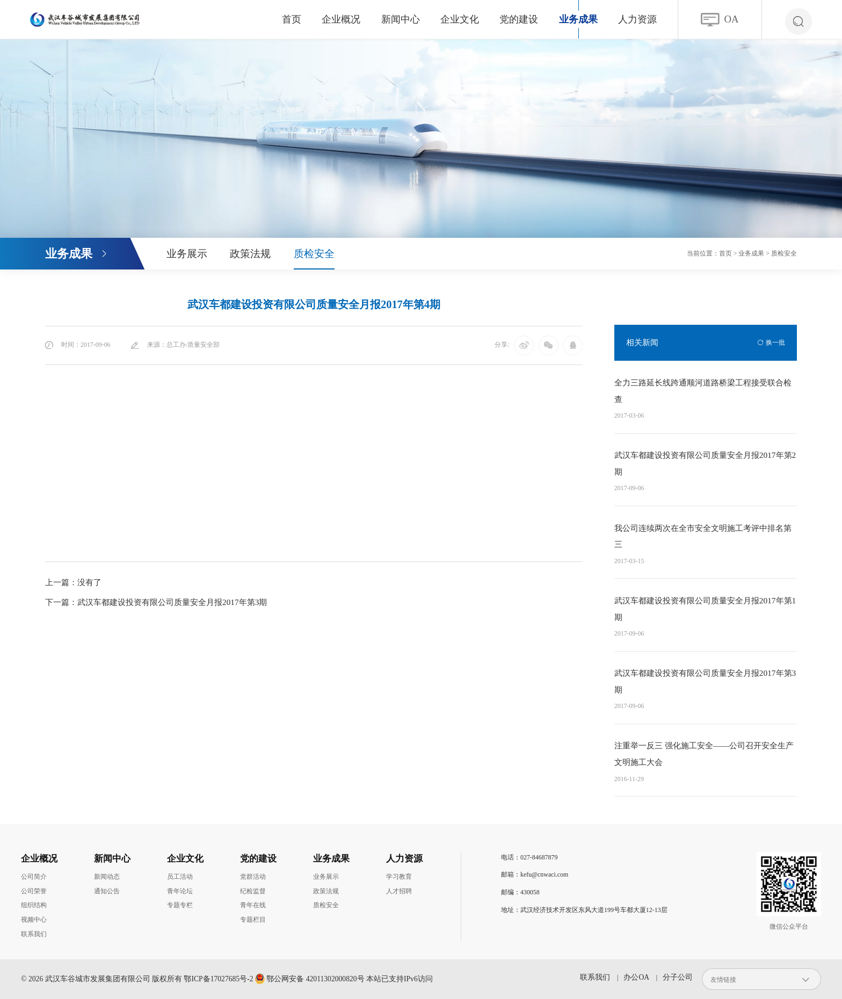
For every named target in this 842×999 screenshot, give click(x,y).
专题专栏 (180, 905)
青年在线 (253, 905)
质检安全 (314, 253)
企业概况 (341, 19)
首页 (291, 19)
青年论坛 (180, 891)
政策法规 (250, 253)
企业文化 (459, 19)
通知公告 (107, 891)
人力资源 (637, 19)
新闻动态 (107, 876)
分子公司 (678, 977)
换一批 (775, 342)
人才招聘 (399, 891)
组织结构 (34, 905)
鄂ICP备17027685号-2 (218, 979)
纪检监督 (253, 891)
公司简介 (34, 876)
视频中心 (34, 919)
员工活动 (180, 876)
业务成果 (578, 19)
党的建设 (518, 19)
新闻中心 (400, 19)
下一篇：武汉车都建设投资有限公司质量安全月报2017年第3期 (156, 602)
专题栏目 (253, 919)
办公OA (636, 977)
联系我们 (34, 934)
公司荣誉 (34, 891)
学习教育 (399, 876)
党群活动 (253, 876)
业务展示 (186, 253)
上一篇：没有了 (73, 582)
